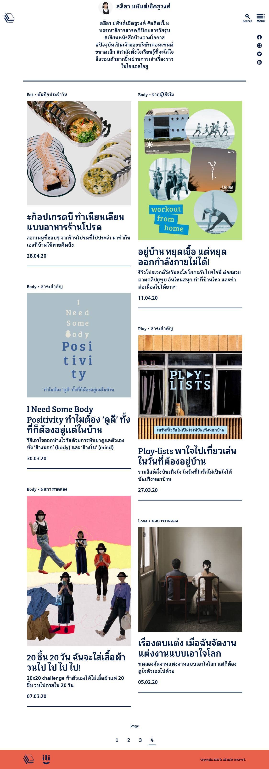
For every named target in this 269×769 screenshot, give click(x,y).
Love (142, 520)
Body (143, 94)
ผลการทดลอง (54, 489)
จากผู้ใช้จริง (163, 94)
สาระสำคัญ (52, 286)
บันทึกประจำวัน (52, 94)
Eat (30, 94)
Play (142, 328)
